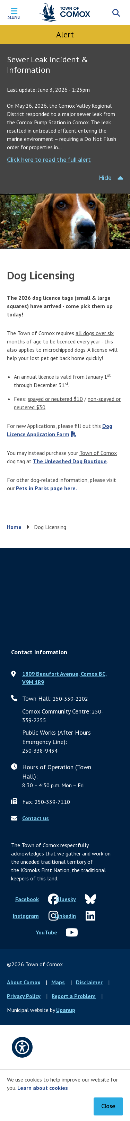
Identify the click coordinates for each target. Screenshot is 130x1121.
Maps (58, 982)
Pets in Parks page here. (46, 488)
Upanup (65, 1009)
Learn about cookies (42, 1087)
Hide (105, 178)
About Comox (23, 982)
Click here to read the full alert (49, 160)
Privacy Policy (24, 996)
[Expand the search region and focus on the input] (116, 12)
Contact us (35, 818)
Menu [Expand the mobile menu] (14, 17)
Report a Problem (74, 996)
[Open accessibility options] (22, 1047)
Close (108, 1106)
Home (14, 526)
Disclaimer (89, 982)
